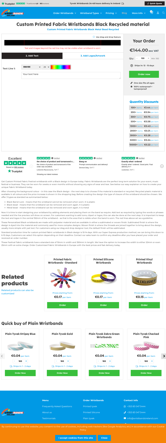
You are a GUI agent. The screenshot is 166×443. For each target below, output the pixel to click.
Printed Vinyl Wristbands (144, 261)
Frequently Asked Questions (57, 406)
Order (62, 305)
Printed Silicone (91, 412)
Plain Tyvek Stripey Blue (20, 333)
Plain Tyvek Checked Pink (146, 335)
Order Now (20, 373)
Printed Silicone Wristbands (103, 261)
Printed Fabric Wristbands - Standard (62, 261)
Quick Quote (156, 3)
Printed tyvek (90, 406)
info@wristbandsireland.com (143, 418)
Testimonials (49, 418)
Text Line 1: (9, 68)
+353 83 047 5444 (136, 406)
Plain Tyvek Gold (62, 333)
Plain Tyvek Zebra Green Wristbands (104, 335)
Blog (125, 13)
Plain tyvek (89, 418)
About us (47, 412)
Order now (144, 74)
